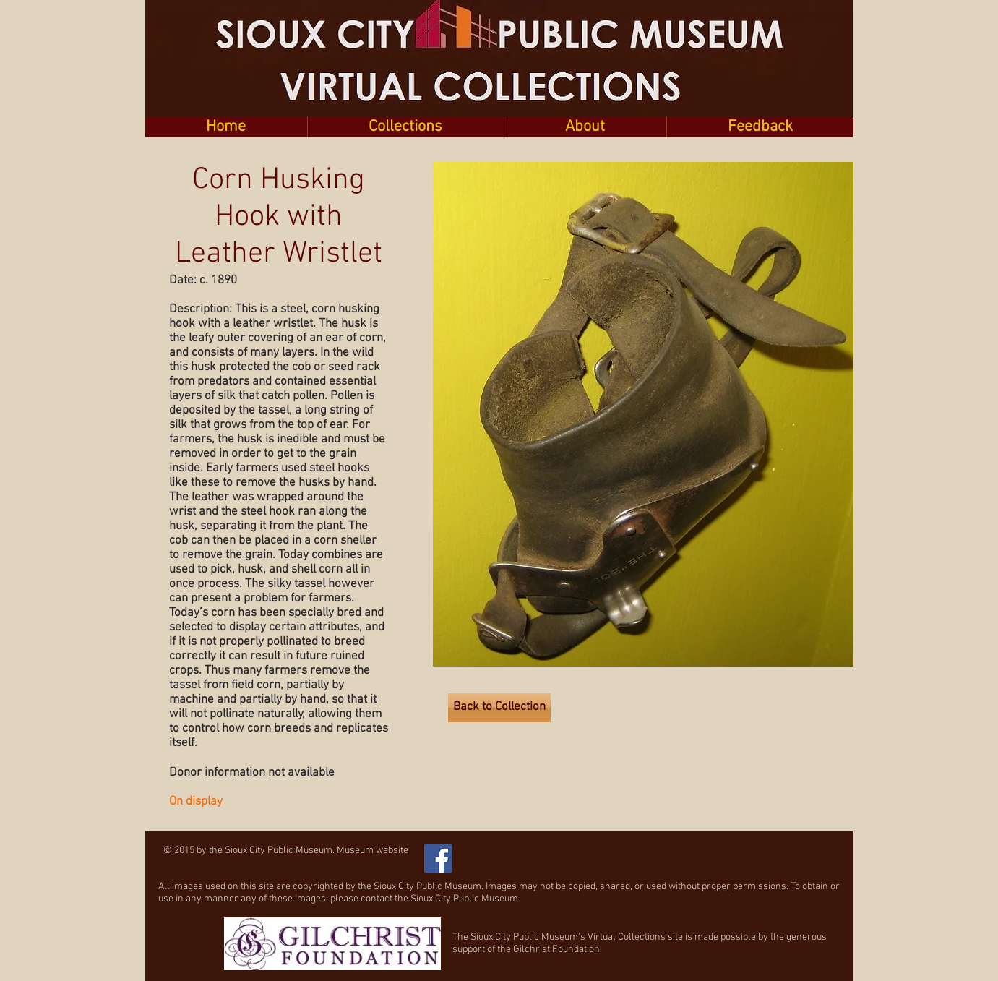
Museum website (372, 850)
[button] (405, 126)
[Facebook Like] (535, 851)
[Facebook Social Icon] (438, 858)
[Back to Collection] (499, 707)
